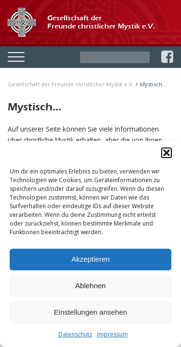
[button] (166, 153)
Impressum (112, 334)
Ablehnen (90, 285)
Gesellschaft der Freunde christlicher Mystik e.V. (71, 84)
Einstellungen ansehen (90, 312)
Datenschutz (75, 334)
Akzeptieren (90, 259)
